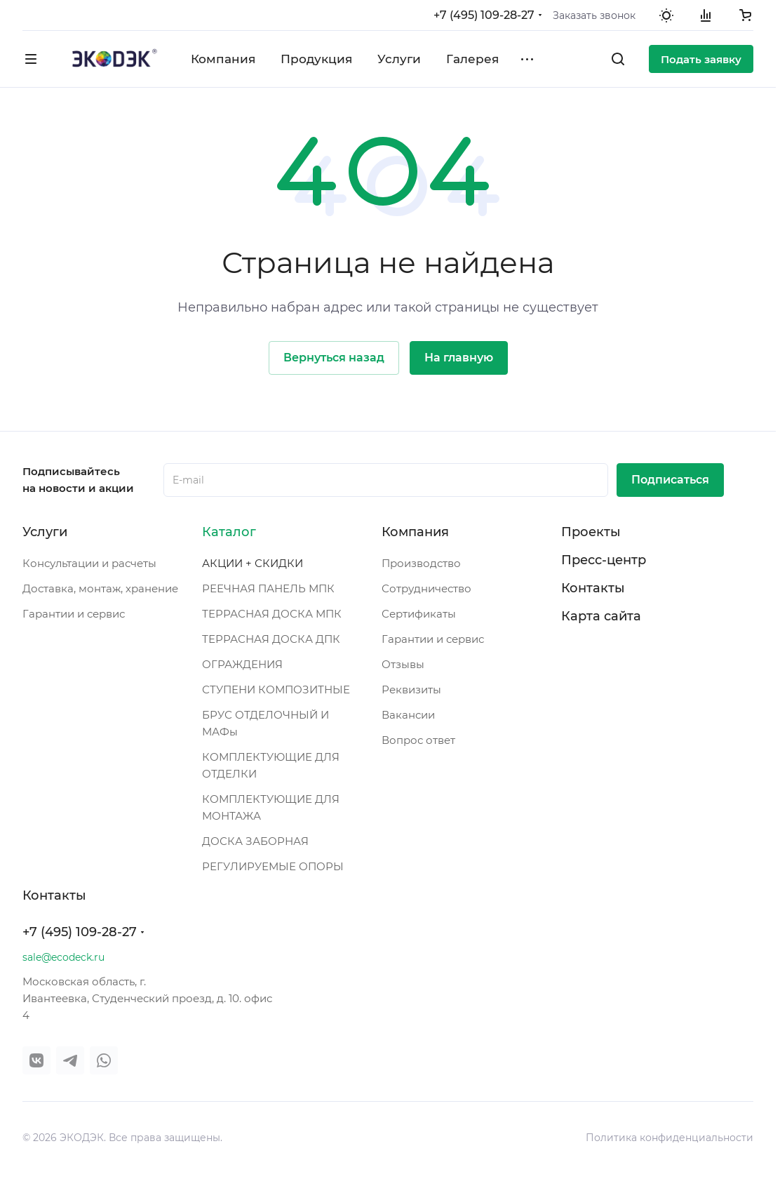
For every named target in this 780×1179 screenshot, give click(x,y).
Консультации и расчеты (89, 563)
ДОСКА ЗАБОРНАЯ (255, 841)
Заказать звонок (594, 15)
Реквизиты (411, 689)
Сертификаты (419, 613)
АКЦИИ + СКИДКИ (252, 563)
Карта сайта (601, 616)
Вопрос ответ (418, 740)
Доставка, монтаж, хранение (100, 588)
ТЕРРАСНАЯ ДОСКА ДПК (271, 639)
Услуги (44, 532)
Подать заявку (701, 59)
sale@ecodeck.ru (63, 957)
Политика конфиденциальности (669, 1137)
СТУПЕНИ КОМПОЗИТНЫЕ (276, 689)
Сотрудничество (426, 588)
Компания (415, 532)
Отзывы (403, 664)
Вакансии (408, 714)
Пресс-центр (603, 560)
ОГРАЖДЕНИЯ (242, 664)
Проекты (591, 532)
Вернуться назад (333, 357)
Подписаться (670, 479)
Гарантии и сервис (73, 613)
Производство (421, 563)
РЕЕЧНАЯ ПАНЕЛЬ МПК (268, 588)
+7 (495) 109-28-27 (483, 15)
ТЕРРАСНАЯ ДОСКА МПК (272, 613)
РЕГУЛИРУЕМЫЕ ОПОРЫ (273, 866)
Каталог (229, 532)
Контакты (593, 588)
